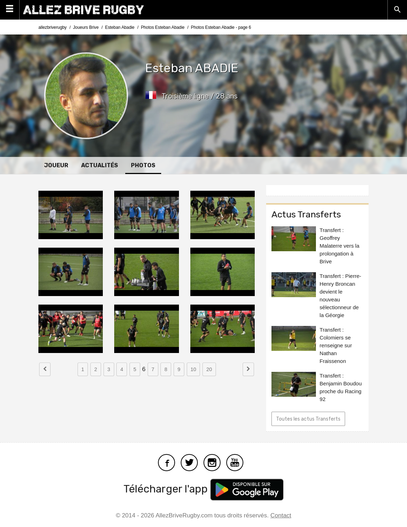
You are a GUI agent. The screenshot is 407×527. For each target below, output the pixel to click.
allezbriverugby (52, 27)
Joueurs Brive (86, 27)
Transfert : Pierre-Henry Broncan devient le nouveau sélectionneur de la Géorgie (340, 295)
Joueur (56, 165)
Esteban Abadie (119, 27)
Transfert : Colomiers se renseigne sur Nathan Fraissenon (335, 345)
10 (193, 369)
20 (209, 369)
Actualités (99, 165)
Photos (143, 165)
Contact (280, 515)
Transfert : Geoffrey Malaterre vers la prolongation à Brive (339, 245)
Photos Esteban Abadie (163, 27)
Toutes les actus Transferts (308, 419)
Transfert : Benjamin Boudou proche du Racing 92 (340, 387)
